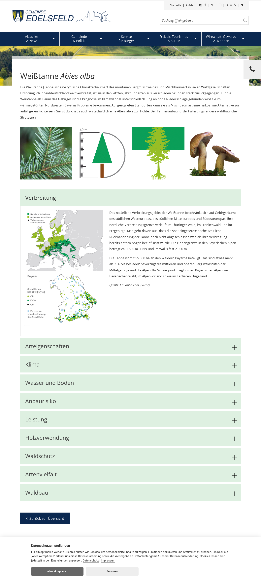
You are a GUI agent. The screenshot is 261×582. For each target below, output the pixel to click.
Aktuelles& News (32, 38)
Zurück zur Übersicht (45, 518)
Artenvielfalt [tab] (131, 474)
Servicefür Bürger (126, 38)
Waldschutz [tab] (131, 456)
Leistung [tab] (131, 419)
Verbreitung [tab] (131, 197)
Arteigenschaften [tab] (131, 346)
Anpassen (112, 571)
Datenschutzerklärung (184, 556)
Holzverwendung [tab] (131, 437)
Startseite (175, 5)
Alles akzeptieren (57, 571)
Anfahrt (190, 5)
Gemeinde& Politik (79, 38)
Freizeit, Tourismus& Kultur (173, 38)
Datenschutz (91, 560)
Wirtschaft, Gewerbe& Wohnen (221, 38)
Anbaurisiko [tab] (131, 401)
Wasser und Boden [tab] (131, 382)
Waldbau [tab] (131, 492)
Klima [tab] (131, 364)
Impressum (108, 560)
